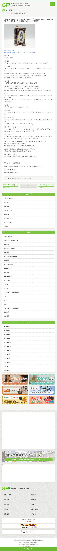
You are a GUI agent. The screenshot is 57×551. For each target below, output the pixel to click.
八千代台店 (7, 280)
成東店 (6, 300)
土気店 (6, 284)
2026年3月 (7, 330)
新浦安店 (6, 312)
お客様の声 (7, 509)
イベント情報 (8, 210)
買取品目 (33, 494)
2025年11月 (7, 346)
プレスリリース (8, 198)
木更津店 (6, 272)
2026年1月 (7, 338)
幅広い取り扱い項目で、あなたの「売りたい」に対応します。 (21, 52)
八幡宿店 (6, 252)
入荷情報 (6, 206)
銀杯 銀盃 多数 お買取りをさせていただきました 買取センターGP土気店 (10, 186)
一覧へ (28, 186)
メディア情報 (8, 222)
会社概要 (6, 514)
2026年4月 (7, 326)
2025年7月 (7, 362)
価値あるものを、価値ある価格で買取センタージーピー (20, 5)
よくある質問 (34, 509)
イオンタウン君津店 (9, 248)
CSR (42, 540)
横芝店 (6, 288)
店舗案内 (33, 499)
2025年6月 (7, 366)
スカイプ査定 (28, 443)
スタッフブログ (8, 218)
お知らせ (33, 504)
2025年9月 (7, 354)
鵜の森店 (6, 260)
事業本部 (6, 244)
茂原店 (6, 296)
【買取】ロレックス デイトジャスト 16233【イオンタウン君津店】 (46, 186)
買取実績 (6, 504)
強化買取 (14, 178)
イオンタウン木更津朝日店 (11, 308)
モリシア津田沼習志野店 (11, 256)
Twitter (4, 465)
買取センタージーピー (15, 489)
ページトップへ (28, 549)
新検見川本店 (8, 276)
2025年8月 (7, 358)
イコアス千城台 (8, 264)
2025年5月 (7, 370)
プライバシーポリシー (25, 540)
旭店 (5, 304)
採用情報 (34, 540)
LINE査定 (28, 433)
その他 (6, 226)
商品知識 (6, 214)
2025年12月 (7, 342)
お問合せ (33, 514)
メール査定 (28, 423)
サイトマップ (17, 540)
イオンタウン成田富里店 (24, 178)
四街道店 (6, 316)
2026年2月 (7, 334)
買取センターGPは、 (10, 50)
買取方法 (6, 499)
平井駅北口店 (8, 268)
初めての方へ (8, 494)
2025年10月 (7, 350)
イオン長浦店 (8, 236)
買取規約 (38, 540)
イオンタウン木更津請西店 (11, 292)
